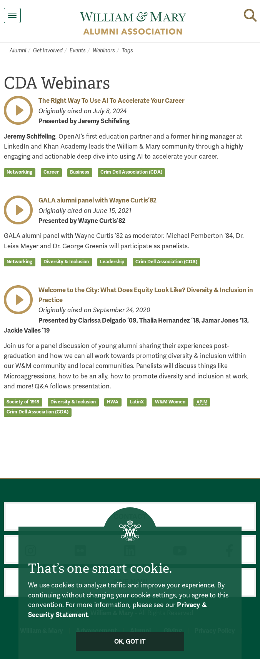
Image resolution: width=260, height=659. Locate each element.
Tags (127, 50)
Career (51, 172)
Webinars (104, 50)
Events (78, 50)
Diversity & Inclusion (66, 262)
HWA (112, 402)
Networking (19, 172)
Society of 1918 (23, 402)
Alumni (18, 50)
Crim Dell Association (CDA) (131, 172)
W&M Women (170, 402)
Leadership (112, 262)
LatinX (137, 402)
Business (79, 172)
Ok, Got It (130, 642)
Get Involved (48, 50)
